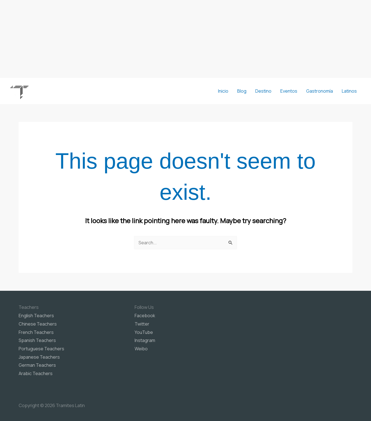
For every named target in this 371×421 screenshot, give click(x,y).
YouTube (144, 332)
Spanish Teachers (37, 340)
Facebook (145, 315)
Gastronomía (319, 91)
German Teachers (37, 365)
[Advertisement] (185, 39)
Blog (241, 91)
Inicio (223, 91)
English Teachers (36, 315)
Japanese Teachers (39, 357)
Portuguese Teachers (41, 349)
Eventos (288, 91)
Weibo (141, 349)
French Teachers (36, 332)
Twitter (142, 324)
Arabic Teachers (36, 373)
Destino (263, 91)
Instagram (145, 340)
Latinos (349, 91)
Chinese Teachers (38, 324)
